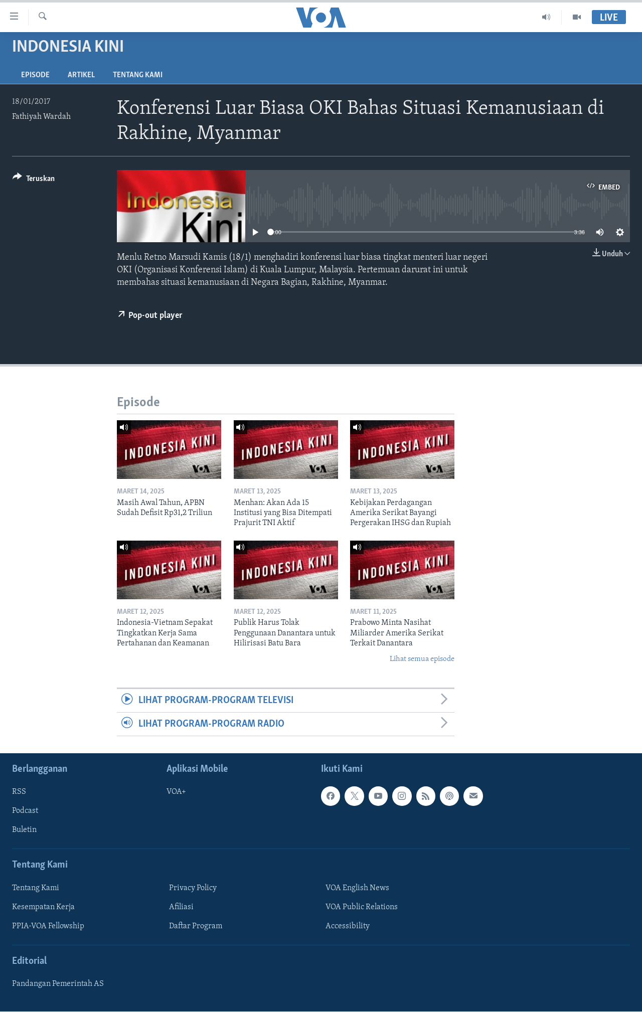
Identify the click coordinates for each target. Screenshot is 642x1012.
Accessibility (348, 926)
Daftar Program (195, 926)
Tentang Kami (138, 75)
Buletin (24, 830)
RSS (19, 792)
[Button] (34, 180)
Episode (35, 75)
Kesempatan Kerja (43, 907)
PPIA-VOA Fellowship (48, 926)
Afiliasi (181, 907)
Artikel (81, 75)
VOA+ (176, 792)
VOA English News (357, 888)
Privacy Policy (193, 888)
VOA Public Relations (362, 907)
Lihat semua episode (422, 659)
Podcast (25, 811)
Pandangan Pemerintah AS (58, 984)
